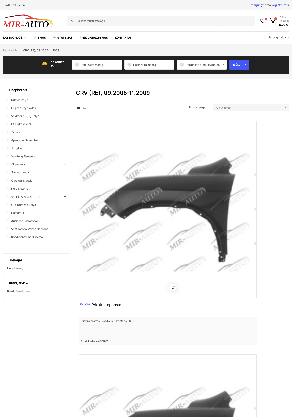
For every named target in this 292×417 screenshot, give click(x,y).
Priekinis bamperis (171, 159)
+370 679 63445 (237, 360)
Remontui (17, 213)
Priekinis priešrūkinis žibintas (243, 159)
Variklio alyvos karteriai (26, 197)
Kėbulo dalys (19, 100)
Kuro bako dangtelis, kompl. (240, 245)
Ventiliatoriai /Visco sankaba (29, 229)
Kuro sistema (20, 188)
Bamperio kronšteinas (99, 245)
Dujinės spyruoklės (23, 108)
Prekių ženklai (18, 283)
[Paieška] (210, 21)
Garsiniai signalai (22, 180)
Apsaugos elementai (24, 140)
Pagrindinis (18, 89)
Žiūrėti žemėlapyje (212, 382)
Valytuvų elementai (23, 156)
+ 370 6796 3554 (14, 5)
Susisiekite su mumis (114, 354)
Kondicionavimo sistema (27, 237)
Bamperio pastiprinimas (174, 245)
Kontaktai (106, 366)
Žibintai (16, 132)
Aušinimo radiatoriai (24, 221)
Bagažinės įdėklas (278, 245)
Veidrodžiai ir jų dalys (25, 116)
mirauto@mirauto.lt (227, 368)
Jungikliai (17, 148)
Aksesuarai (18, 164)
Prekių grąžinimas (112, 372)
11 (274, 308)
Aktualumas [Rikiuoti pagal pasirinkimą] (252, 107)
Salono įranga (20, 172)
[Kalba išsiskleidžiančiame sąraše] (278, 37)
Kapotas (206, 156)
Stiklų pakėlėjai (21, 124)
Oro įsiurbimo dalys (23, 205)
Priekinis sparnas (99, 159)
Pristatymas (107, 360)
